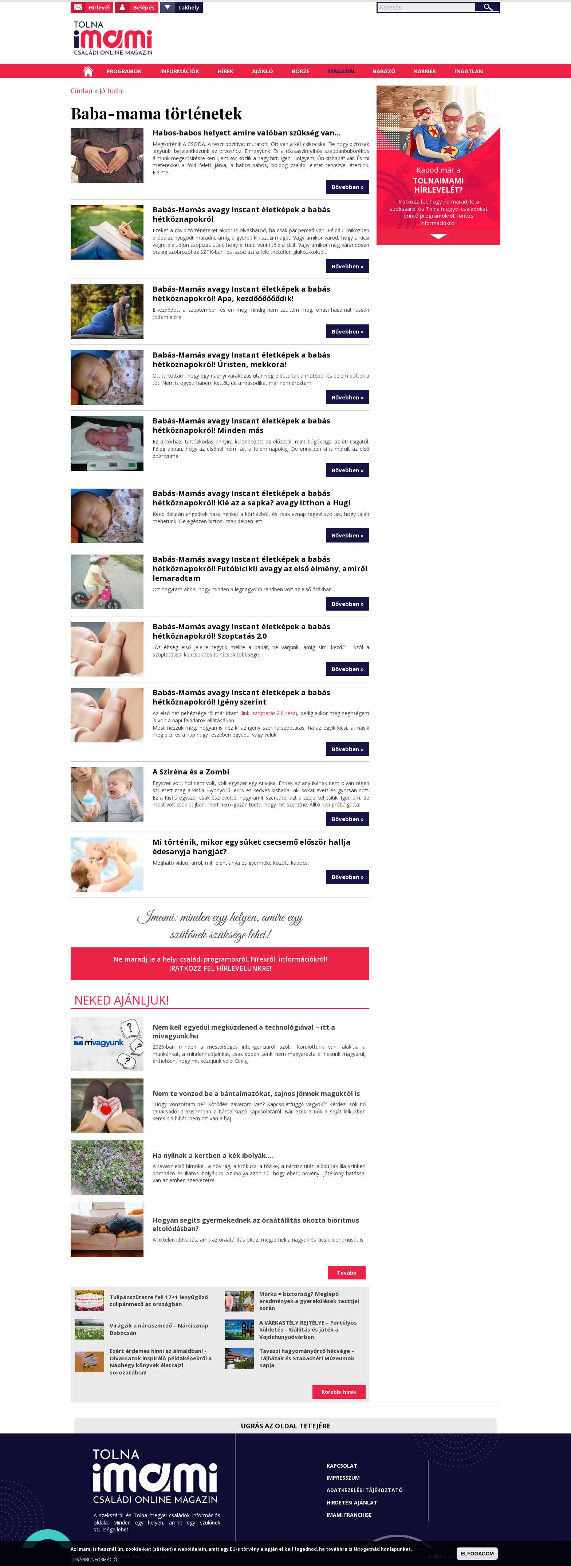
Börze (301, 71)
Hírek (225, 71)
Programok (124, 71)
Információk (179, 71)
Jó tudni (111, 90)
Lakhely (188, 7)
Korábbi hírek (339, 1391)
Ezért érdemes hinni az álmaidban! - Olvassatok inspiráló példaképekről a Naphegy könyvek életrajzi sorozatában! (161, 1361)
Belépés (144, 7)
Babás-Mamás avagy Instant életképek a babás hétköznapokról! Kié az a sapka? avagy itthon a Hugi (252, 498)
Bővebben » (348, 186)
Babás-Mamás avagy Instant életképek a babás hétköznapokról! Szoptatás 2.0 (241, 631)
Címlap (88, 71)
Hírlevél (99, 7)
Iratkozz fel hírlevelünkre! (220, 968)
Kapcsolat (342, 1465)
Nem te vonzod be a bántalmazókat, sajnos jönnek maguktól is (256, 1093)
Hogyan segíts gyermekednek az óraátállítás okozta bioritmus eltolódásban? (256, 1224)
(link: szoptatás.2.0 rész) (268, 713)
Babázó (384, 71)
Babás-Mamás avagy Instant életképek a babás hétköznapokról (241, 214)
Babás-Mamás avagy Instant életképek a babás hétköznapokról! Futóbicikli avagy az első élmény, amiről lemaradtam (260, 568)
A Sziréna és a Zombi (191, 772)
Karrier (425, 71)
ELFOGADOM (477, 1554)
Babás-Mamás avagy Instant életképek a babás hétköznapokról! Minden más (241, 425)
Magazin (341, 71)
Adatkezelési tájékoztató (365, 1490)
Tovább (347, 1272)
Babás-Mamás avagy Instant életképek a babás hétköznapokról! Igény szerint (241, 697)
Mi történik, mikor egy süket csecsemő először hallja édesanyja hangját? (252, 846)
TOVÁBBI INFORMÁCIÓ (94, 1559)
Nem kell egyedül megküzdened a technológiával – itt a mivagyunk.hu (244, 1031)
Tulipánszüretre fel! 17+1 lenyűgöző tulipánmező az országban (159, 1300)
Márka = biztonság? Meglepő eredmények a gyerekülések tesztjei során (309, 1300)
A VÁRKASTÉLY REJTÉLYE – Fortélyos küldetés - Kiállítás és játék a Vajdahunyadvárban (308, 1329)
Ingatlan (468, 71)
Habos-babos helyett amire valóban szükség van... (246, 133)
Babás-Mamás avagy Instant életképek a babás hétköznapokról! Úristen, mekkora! (241, 359)
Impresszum (343, 1477)
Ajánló (262, 71)
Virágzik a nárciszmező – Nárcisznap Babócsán (159, 1329)
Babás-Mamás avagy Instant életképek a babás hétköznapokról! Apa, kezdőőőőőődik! (241, 293)
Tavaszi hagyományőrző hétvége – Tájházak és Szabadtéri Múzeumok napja (306, 1358)
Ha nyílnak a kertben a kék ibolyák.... (213, 1155)
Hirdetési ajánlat (352, 1502)
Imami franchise (349, 1514)
